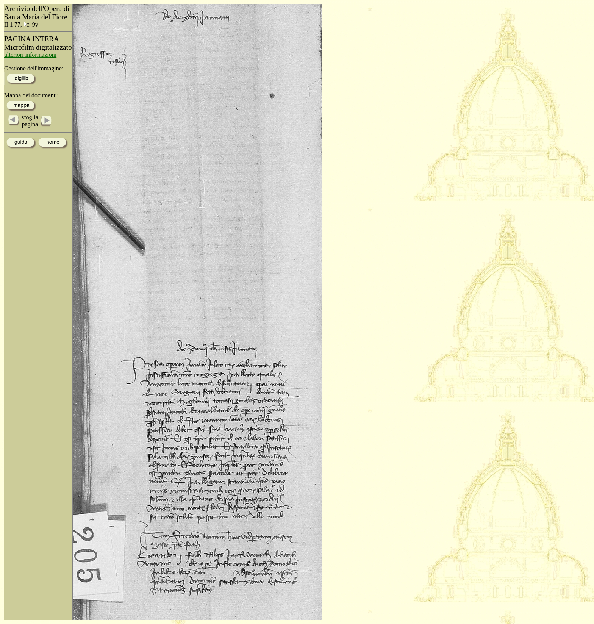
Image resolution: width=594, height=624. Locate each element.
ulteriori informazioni (30, 55)
